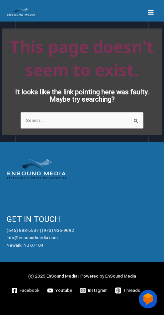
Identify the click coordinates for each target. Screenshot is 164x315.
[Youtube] (59, 290)
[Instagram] (94, 290)
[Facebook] (25, 290)
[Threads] (128, 290)
